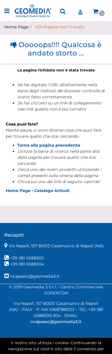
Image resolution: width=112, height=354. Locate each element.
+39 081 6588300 (27, 258)
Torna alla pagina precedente (48, 145)
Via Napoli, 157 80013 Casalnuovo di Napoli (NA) (56, 245)
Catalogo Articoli (51, 190)
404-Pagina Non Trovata (59, 27)
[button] (63, 11)
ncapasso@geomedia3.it (34, 276)
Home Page (16, 27)
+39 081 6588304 (27, 264)
